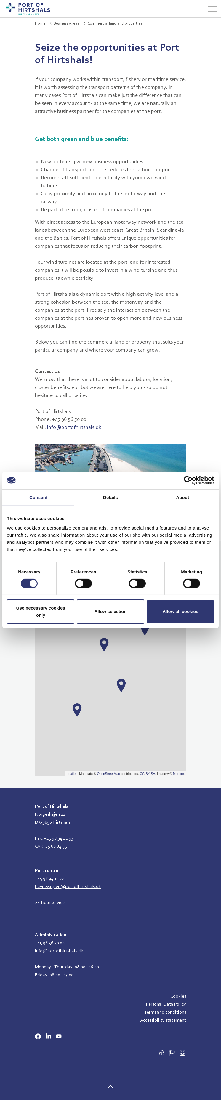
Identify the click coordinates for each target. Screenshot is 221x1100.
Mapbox (179, 773)
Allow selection (110, 611)
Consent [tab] (38, 497)
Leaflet (71, 773)
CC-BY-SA (147, 773)
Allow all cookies (180, 611)
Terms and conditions (165, 1012)
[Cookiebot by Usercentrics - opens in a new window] (188, 480)
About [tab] (182, 497)
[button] (110, 1087)
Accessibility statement (163, 1020)
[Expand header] (212, 9)
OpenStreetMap (108, 773)
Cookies (178, 996)
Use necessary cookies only (40, 611)
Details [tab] (110, 497)
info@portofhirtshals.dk (74, 427)
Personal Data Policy (166, 1004)
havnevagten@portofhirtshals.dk (68, 886)
